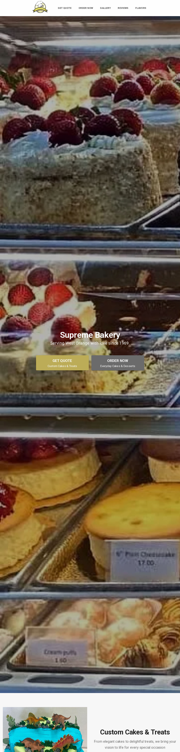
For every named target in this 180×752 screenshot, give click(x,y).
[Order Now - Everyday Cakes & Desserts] (117, 362)
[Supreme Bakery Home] (40, 13)
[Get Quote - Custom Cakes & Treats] (62, 362)
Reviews (123, 8)
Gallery (105, 8)
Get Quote (64, 8)
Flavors (141, 8)
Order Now (86, 8)
